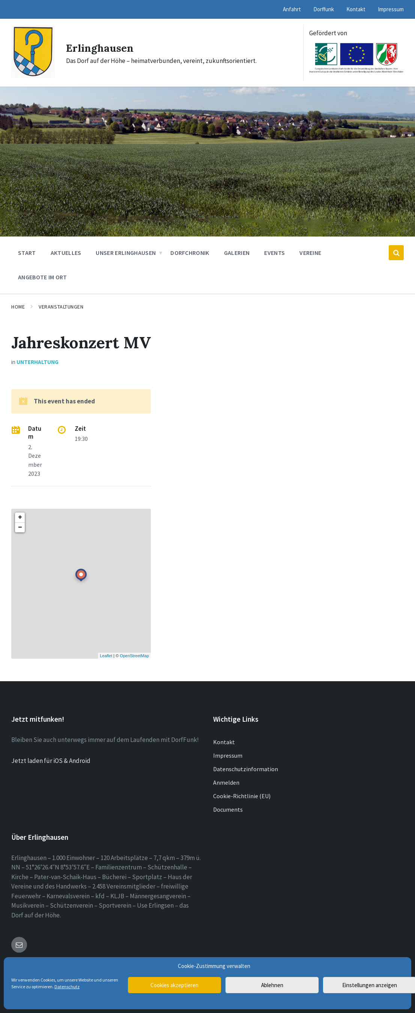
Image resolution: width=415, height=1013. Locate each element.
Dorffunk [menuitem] (323, 9)
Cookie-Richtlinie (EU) (242, 796)
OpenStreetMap (134, 655)
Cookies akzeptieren (174, 985)
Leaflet (106, 655)
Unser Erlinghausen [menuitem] (126, 252)
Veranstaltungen (61, 306)
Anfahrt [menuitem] (292, 9)
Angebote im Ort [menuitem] (42, 277)
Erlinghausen (102, 47)
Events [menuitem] (274, 252)
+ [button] (20, 517)
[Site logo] (33, 76)
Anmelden (226, 782)
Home (18, 306)
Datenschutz (67, 986)
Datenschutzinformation (245, 769)
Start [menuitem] (27, 252)
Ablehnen (272, 985)
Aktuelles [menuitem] (66, 252)
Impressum (227, 755)
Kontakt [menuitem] (355, 9)
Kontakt (224, 742)
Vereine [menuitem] (310, 252)
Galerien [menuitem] (237, 252)
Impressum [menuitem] (391, 9)
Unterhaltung (38, 362)
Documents (228, 809)
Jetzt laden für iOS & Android (50, 761)
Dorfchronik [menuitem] (189, 252)
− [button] (20, 527)
